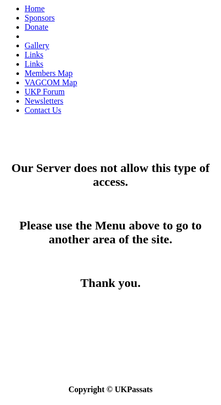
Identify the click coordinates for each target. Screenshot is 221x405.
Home (35, 8)
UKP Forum (45, 91)
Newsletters (44, 101)
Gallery (37, 45)
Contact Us (43, 110)
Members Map (49, 73)
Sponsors (40, 17)
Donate (36, 27)
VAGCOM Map (51, 82)
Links (34, 54)
